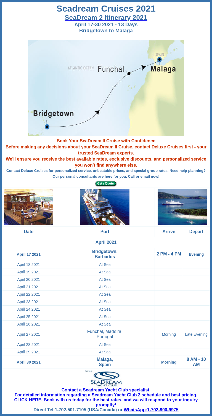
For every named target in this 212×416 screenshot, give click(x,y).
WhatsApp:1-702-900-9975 (151, 409)
